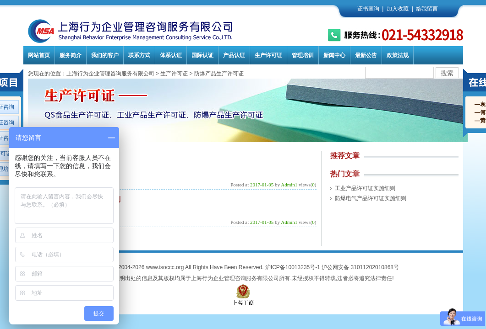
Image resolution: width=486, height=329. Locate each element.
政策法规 (398, 55)
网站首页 (39, 55)
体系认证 (171, 55)
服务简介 (71, 55)
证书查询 (368, 8)
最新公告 (366, 55)
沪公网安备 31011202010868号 (360, 267)
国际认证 (202, 55)
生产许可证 (268, 55)
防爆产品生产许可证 (219, 73)
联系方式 (139, 55)
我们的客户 (105, 55)
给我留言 (427, 8)
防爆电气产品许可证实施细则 (370, 198)
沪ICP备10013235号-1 (292, 267)
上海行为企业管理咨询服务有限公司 (110, 73)
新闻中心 (334, 55)
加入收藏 (398, 8)
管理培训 (303, 55)
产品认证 (234, 55)
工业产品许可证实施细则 (365, 188)
